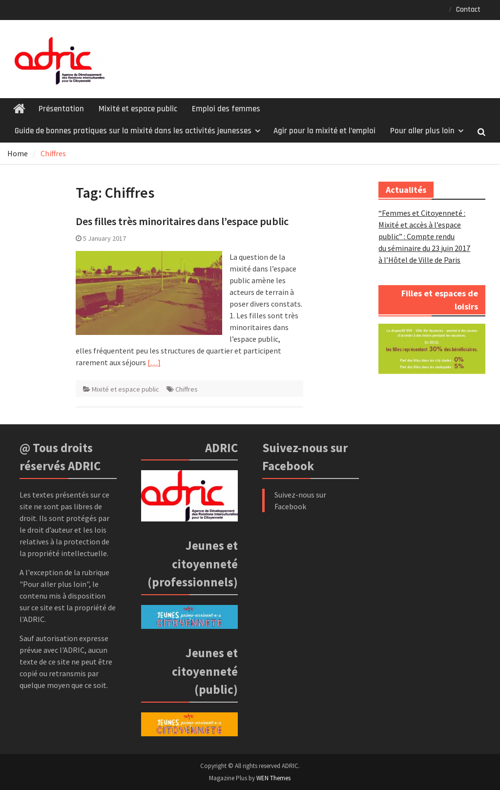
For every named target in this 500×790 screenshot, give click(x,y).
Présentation (61, 109)
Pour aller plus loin (422, 130)
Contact (468, 9)
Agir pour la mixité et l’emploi (324, 130)
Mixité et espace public (138, 109)
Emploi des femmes (226, 109)
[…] (154, 362)
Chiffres (186, 389)
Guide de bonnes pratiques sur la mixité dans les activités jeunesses (133, 130)
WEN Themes (273, 778)
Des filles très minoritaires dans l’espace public (182, 221)
